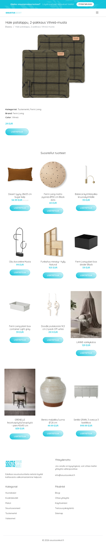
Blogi (57, 493)
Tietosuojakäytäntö (64, 508)
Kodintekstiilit (11, 498)
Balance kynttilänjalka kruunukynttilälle (86, 195)
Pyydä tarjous (85, 4)
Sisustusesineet (12, 508)
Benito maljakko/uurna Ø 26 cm (53, 421)
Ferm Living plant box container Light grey (20, 327)
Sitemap (59, 513)
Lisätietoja (17, 132)
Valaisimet (10, 518)
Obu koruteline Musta (20, 261)
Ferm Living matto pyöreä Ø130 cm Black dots (53, 197)
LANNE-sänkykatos (86, 342)
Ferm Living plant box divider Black (86, 263)
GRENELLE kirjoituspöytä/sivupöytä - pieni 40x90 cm (20, 422)
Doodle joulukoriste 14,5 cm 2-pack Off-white (53, 327)
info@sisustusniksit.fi (65, 475)
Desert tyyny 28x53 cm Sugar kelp (20, 195)
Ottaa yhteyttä (62, 498)
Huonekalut (10, 493)
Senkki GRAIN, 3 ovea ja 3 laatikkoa (86, 421)
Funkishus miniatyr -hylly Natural (53, 263)
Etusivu (8, 26)
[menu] (97, 12)
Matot (8, 503)
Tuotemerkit (23, 109)
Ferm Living (35, 109)
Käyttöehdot (61, 503)
